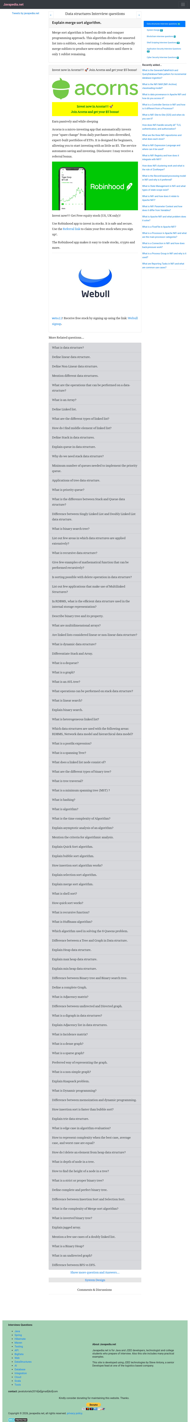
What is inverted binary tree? (72, 1218)
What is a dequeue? (65, 663)
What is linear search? (67, 700)
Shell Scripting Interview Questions (163, 43)
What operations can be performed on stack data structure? (92, 691)
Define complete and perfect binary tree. (80, 1190)
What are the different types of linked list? (80, 419)
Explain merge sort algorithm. (72, 884)
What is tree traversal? (67, 781)
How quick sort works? (67, 903)
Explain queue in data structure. (74, 447)
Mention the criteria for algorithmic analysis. (83, 837)
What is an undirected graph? (72, 1255)
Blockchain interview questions (161, 36)
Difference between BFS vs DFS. (74, 1265)
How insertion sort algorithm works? (77, 865)
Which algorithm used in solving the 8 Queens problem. (90, 931)
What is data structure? (68, 347)
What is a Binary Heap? (68, 1246)
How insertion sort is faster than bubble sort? (83, 1109)
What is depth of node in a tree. (73, 1162)
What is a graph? (63, 672)
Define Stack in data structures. (73, 437)
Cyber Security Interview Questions (163, 57)
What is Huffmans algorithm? (72, 922)
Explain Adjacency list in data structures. (80, 1025)
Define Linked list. (64, 409)
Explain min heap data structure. (74, 968)
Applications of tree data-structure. (76, 480)
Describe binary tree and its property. (77, 616)
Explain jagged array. (66, 1227)
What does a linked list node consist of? (79, 762)
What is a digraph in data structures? (77, 1015)
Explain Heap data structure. (71, 950)
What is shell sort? (64, 893)
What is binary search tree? (71, 529)
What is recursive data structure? (74, 553)
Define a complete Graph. (69, 987)
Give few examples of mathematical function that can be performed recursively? (90, 565)
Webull (57, 318)
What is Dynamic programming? (74, 1090)
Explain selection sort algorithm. (74, 875)
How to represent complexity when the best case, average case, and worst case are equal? (91, 1140)
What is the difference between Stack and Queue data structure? (88, 501)
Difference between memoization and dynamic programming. (94, 1100)
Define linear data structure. (71, 357)
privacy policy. (75, 1413)
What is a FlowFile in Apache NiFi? (159, 227)
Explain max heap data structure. (74, 959)
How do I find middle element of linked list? (82, 428)
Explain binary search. (67, 710)
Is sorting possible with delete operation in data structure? (92, 577)
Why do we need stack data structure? (78, 456)
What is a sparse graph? (68, 1053)
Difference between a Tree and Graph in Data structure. (90, 940)
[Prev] (51, 14)
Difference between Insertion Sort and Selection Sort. (88, 1199)
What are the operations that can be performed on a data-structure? (91, 387)
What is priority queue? (68, 490)
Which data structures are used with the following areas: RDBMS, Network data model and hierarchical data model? (92, 731)
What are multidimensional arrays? (76, 625)
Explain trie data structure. (70, 1119)
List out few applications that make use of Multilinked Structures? (88, 589)
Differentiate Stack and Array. (72, 653)
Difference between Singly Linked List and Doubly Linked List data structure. (94, 516)
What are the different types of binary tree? (81, 771)
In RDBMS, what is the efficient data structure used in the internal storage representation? (91, 603)
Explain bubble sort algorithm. (73, 856)
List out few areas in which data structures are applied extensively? (88, 540)
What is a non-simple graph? (71, 1072)
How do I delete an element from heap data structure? (89, 1152)
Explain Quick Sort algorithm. (72, 846)
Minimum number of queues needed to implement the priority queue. (94, 468)
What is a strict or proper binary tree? (78, 1180)
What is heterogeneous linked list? (75, 719)
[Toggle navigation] (183, 4)
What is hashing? (63, 800)
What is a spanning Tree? (69, 753)
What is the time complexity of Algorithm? (81, 818)
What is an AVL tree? (66, 682)
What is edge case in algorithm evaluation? (81, 1128)
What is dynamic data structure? (74, 644)
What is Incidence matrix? (70, 1034)
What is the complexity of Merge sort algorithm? (85, 1208)
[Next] (138, 14)
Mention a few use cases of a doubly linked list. (84, 1237)
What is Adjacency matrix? (70, 997)
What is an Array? (64, 400)
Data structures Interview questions (163, 24)
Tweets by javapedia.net (25, 13)
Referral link (71, 229)
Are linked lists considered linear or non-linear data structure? (94, 635)
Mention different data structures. (75, 376)
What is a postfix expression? (72, 743)
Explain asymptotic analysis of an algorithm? (83, 828)
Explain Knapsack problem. (71, 1081)
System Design (95, 1280)
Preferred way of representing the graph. (80, 1062)
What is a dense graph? (68, 1044)
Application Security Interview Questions (164, 50)
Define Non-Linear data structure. (75, 366)
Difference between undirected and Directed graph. (87, 1006)
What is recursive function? (71, 912)
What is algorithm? (65, 809)
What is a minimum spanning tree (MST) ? (81, 790)
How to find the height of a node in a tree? (80, 1171)
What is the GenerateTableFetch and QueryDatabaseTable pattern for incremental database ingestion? (164, 74)
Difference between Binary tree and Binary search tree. (89, 978)
